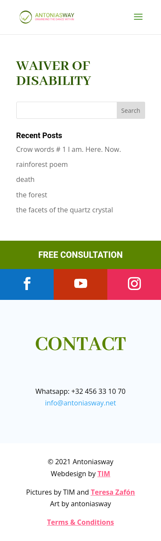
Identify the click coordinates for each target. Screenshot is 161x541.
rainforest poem (42, 164)
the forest (32, 194)
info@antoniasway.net (80, 403)
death (25, 179)
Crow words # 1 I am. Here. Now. (68, 149)
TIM (103, 473)
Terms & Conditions (80, 522)
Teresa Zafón (113, 492)
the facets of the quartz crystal (64, 210)
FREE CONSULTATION (80, 255)
